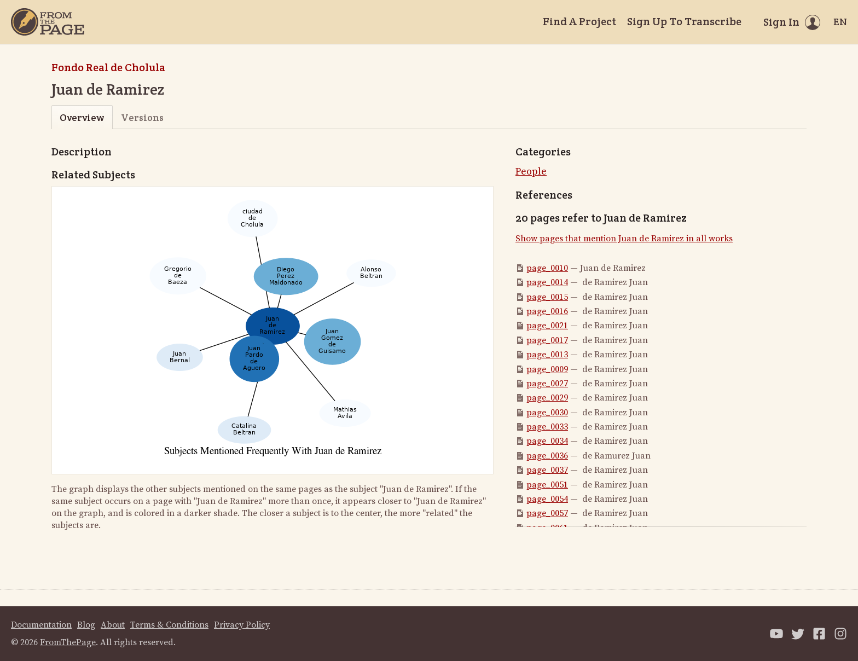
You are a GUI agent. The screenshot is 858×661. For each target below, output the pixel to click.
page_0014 (547, 282)
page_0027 (547, 383)
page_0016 (547, 311)
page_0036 (547, 455)
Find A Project (579, 21)
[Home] (47, 22)
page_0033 (547, 426)
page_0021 (547, 325)
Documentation (41, 624)
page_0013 (547, 354)
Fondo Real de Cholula (108, 67)
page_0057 (547, 513)
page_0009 (547, 369)
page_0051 (547, 484)
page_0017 (547, 340)
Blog (86, 624)
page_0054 (547, 499)
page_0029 (547, 397)
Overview (82, 117)
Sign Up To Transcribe (684, 21)
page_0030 (547, 412)
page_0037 (547, 470)
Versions (142, 117)
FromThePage (68, 642)
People (531, 171)
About (113, 624)
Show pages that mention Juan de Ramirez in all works (624, 238)
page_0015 (547, 297)
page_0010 (547, 268)
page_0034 (547, 441)
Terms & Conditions (169, 624)
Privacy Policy (242, 624)
